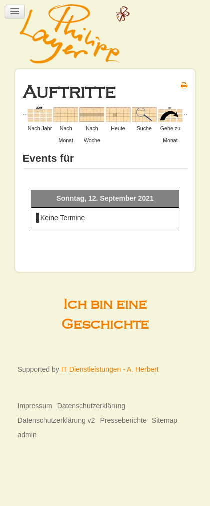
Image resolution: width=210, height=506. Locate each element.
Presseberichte (123, 420)
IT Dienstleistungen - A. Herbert (110, 369)
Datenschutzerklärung (91, 406)
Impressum (35, 406)
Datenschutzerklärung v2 (56, 420)
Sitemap (164, 420)
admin (27, 435)
